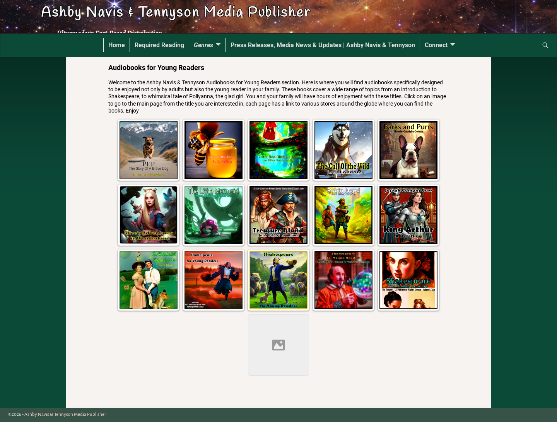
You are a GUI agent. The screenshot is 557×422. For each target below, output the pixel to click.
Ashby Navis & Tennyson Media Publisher (175, 12)
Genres (203, 45)
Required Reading (159, 45)
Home (116, 45)
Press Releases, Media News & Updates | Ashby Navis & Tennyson (323, 45)
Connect (436, 45)
